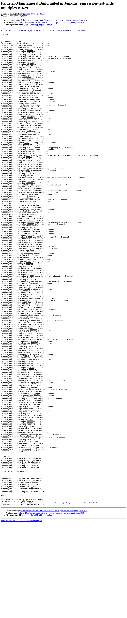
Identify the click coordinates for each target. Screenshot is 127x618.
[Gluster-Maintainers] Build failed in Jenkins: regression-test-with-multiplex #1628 (54, 20)
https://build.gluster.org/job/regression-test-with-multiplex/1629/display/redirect (45, 31)
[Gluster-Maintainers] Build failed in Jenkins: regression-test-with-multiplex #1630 (51, 22)
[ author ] (49, 25)
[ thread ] (33, 25)
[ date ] (26, 25)
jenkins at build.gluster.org (34, 14)
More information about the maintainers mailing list (21, 616)
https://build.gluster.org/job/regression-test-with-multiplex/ (67, 598)
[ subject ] (41, 25)
